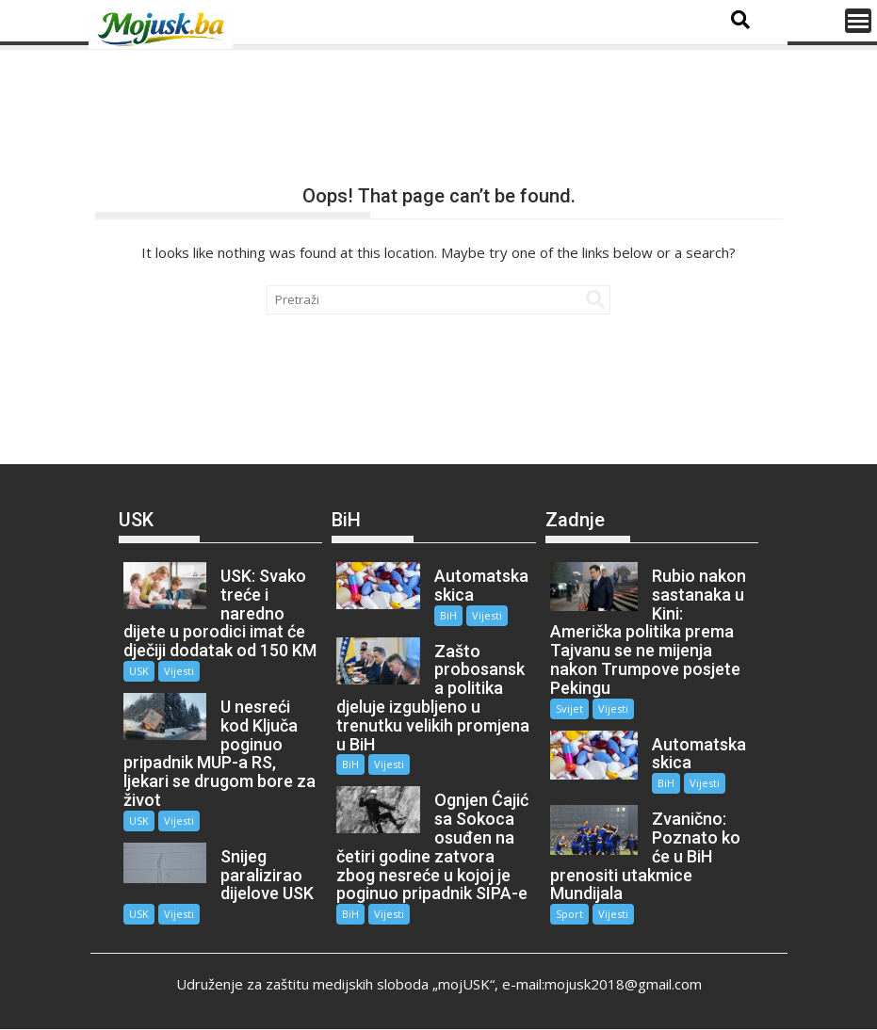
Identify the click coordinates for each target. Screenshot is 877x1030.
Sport (569, 914)
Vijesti (179, 671)
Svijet (569, 708)
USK (139, 671)
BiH (448, 615)
